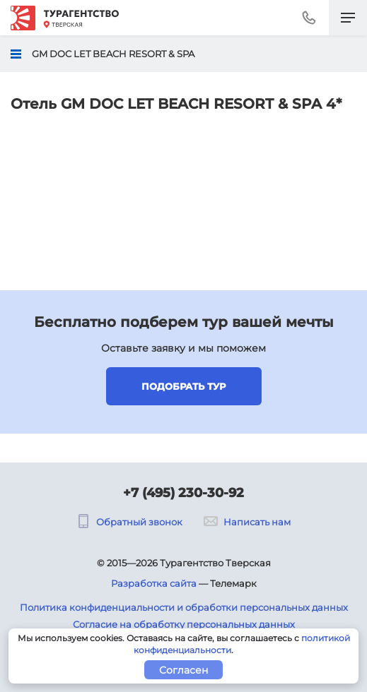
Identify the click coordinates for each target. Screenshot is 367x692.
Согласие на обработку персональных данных (184, 624)
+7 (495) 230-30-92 (183, 493)
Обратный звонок (129, 522)
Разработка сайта (154, 583)
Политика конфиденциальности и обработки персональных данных (184, 607)
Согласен (183, 670)
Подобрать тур (183, 386)
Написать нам (247, 522)
